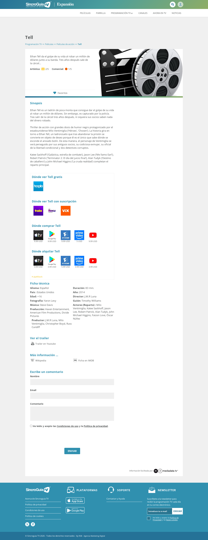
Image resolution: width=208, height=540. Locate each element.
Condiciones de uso (67, 426)
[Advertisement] (104, 26)
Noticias (176, 12)
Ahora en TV (159, 12)
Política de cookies (34, 516)
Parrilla (100, 12)
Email (33, 390)
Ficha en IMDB (83, 360)
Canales (142, 12)
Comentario (36, 403)
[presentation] (54, 438)
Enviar (177, 511)
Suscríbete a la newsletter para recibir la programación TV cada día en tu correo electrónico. (164, 501)
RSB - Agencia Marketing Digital (93, 535)
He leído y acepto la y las (166, 518)
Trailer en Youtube (43, 343)
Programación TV (122, 12)
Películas (85, 12)
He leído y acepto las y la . (70, 426)
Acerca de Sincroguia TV (37, 498)
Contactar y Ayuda (115, 498)
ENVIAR (72, 451)
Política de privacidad (96, 426)
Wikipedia (38, 360)
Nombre (34, 376)
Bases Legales (172, 520)
